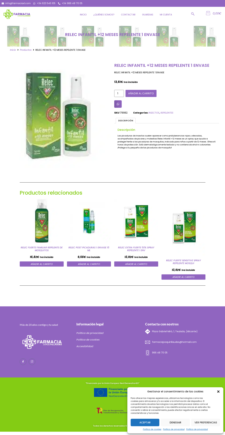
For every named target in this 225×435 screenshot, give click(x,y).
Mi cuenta (166, 14)
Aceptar (145, 422)
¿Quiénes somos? (103, 14)
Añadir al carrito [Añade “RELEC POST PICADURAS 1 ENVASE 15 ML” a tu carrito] (89, 264)
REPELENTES (167, 112)
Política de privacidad (174, 429)
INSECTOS (153, 112)
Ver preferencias (205, 422)
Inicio (83, 14)
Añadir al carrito (141, 93)
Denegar (175, 422)
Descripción (125, 120)
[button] (218, 391)
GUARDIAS (147, 14)
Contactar (128, 14)
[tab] (126, 120)
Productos (26, 50)
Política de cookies (152, 429)
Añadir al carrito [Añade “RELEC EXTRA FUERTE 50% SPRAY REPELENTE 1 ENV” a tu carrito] (136, 264)
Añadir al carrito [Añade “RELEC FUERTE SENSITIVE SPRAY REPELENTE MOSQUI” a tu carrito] (183, 277)
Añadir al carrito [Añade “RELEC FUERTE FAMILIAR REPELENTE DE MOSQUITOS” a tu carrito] (42, 264)
